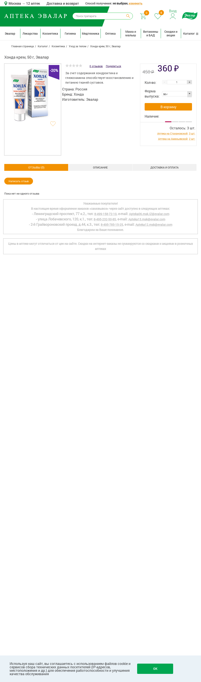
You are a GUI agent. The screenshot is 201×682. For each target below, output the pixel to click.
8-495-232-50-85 (105, 500)
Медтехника (90, 33)
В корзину (168, 107)
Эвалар (10, 33)
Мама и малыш (130, 33)
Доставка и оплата (100, 167)
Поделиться (113, 66)
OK (155, 669)
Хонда (79, 94)
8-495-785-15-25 (112, 506)
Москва (15, 3)
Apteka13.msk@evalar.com (146, 500)
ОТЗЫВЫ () (164, 167)
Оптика (110, 33)
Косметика (50, 33)
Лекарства (30, 33)
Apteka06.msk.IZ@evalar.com (149, 495)
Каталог (191, 33)
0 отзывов (96, 66)
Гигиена (70, 33)
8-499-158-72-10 (105, 495)
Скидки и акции (170, 33)
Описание (36, 167)
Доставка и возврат (62, 3)
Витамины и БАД (150, 33)
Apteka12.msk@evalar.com (153, 506)
